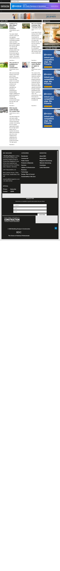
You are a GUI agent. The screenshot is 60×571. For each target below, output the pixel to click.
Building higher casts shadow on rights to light (36, 65)
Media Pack (43, 158)
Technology (24, 172)
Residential (24, 156)
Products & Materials (27, 163)
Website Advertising (45, 163)
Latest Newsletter (45, 167)
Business (24, 169)
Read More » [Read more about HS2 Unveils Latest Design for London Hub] (12, 144)
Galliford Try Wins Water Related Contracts (13, 26)
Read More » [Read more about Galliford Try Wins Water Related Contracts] (12, 60)
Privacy (5, 189)
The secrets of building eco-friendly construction (14, 65)
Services (23, 165)
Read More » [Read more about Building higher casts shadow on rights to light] (34, 105)
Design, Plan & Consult (27, 174)
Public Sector (25, 160)
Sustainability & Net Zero (28, 176)
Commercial (24, 158)
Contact (5, 191)
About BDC (43, 156)
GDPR (12, 191)
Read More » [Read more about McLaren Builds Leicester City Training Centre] (34, 60)
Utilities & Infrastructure (28, 167)
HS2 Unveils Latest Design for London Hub (14, 109)
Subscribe (13, 189)
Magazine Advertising (46, 160)
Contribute (43, 165)
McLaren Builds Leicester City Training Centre (37, 25)
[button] (1, 1)
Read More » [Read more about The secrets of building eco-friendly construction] (12, 105)
